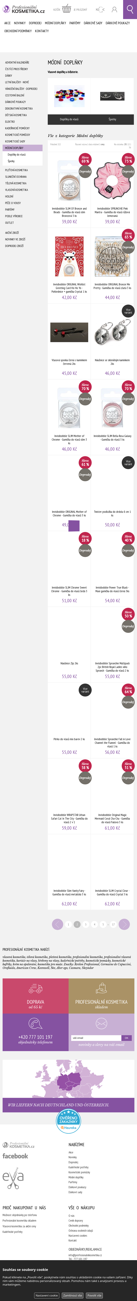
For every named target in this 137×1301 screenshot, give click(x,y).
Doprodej (35, 23)
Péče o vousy (13, 203)
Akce (7, 23)
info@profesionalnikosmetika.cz (85, 1255)
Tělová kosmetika (15, 183)
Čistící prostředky (16, 69)
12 (129, 144)
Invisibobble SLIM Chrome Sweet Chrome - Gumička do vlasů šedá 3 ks (69, 569)
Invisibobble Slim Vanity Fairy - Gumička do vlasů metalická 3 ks (69, 872)
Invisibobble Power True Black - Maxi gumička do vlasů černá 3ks (112, 569)
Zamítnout (72, 1295)
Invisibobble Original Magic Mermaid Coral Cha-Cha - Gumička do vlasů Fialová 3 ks (112, 796)
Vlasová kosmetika (16, 190)
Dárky (8, 76)
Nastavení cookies (78, 1235)
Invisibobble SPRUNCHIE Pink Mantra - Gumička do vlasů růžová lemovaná (112, 190)
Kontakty (42, 31)
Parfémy (74, 23)
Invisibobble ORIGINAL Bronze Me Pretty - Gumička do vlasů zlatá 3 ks (112, 265)
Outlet (9, 223)
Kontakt (73, 1240)
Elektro (10, 122)
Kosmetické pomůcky (17, 135)
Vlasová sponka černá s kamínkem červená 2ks (69, 341)
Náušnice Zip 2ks (69, 644)
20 (125, 144)
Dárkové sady (93, 23)
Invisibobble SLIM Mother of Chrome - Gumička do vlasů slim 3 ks (69, 417)
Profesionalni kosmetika (68, 1121)
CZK (100, 9)
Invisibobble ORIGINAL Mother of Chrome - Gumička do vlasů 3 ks (69, 493)
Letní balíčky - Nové (17, 82)
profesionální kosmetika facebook (15, 1155)
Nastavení (47, 1295)
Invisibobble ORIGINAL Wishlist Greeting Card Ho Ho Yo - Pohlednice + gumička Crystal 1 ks (69, 265)
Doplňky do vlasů (17, 154)
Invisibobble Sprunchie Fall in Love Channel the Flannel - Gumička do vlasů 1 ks (112, 720)
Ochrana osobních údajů (81, 1230)
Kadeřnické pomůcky (17, 128)
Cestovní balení (14, 95)
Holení (9, 196)
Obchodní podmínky (18, 31)
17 (113, 924)
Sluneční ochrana (16, 177)
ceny (102, 144)
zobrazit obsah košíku (70, 9)
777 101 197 (80, 1259)
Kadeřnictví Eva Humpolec (13, 1178)
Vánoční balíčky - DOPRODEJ (21, 89)
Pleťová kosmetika (16, 170)
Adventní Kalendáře (17, 62)
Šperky (11, 161)
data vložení (94, 144)
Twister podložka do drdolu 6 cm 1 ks (112, 493)
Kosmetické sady (15, 141)
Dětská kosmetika (16, 115)
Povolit (94, 1295)
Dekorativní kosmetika (19, 108)
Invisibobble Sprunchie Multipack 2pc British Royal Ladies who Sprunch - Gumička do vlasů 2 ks (112, 644)
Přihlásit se (114, 9)
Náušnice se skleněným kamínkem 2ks (112, 341)
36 (130, 147)
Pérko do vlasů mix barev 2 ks (69, 720)
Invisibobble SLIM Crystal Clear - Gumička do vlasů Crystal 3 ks (112, 872)
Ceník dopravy (76, 1220)
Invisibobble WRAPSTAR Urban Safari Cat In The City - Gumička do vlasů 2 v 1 (69, 796)
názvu (84, 144)
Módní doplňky (55, 23)
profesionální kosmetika (24, 1146)
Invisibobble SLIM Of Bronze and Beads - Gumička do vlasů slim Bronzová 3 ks (69, 190)
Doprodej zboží (14, 246)
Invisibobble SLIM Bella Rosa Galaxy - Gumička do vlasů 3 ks (112, 417)
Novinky (20, 23)
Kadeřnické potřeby (78, 1167)
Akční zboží (12, 233)
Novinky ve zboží (15, 239)
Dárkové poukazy (118, 23)
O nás (71, 1216)
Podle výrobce (14, 216)
